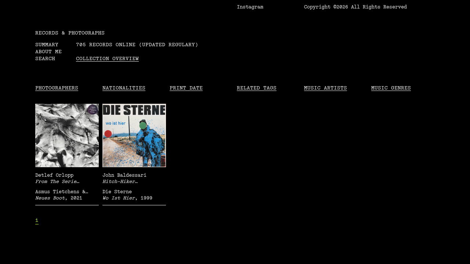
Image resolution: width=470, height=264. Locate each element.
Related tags (256, 88)
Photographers (56, 88)
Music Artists (325, 88)
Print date (186, 88)
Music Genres (391, 88)
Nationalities (123, 88)
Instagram (250, 7)
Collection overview (107, 58)
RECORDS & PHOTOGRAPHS (70, 33)
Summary (46, 44)
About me (48, 51)
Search (45, 58)
